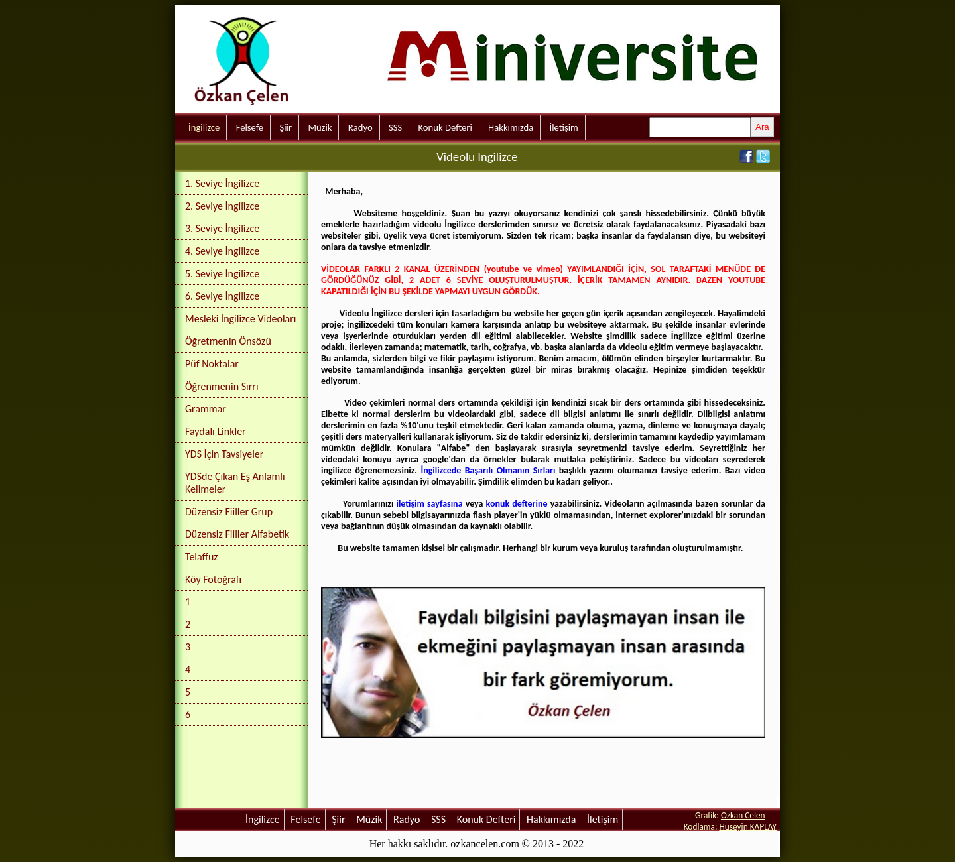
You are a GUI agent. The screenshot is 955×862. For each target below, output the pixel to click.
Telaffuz (201, 556)
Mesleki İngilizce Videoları (240, 318)
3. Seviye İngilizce (222, 228)
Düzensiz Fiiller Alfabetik (237, 534)
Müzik (320, 127)
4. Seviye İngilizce (222, 251)
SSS (395, 127)
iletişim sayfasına (429, 503)
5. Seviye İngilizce (222, 273)
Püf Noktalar (212, 363)
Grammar (205, 408)
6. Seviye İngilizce (222, 296)
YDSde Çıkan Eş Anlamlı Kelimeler (235, 482)
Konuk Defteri (445, 127)
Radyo (360, 127)
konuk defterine (517, 503)
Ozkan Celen (743, 815)
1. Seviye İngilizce (222, 183)
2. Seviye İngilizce (222, 206)
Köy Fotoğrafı (213, 579)
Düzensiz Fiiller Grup (229, 511)
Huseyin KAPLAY (748, 826)
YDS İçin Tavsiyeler (224, 454)
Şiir (285, 127)
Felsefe (249, 127)
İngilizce (204, 127)
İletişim (564, 127)
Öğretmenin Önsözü (228, 341)
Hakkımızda (510, 127)
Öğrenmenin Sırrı (222, 386)
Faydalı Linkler (215, 431)
